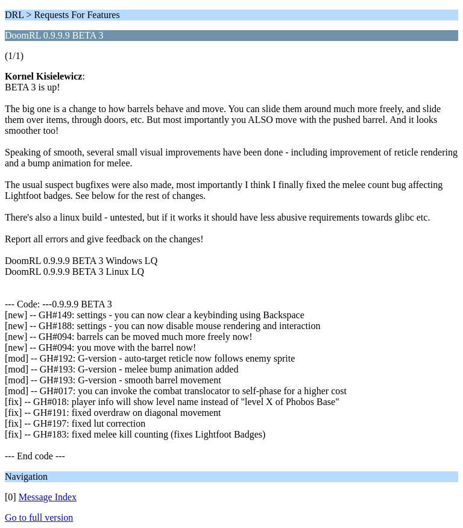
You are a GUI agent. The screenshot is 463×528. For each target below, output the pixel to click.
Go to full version (39, 517)
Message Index (48, 497)
